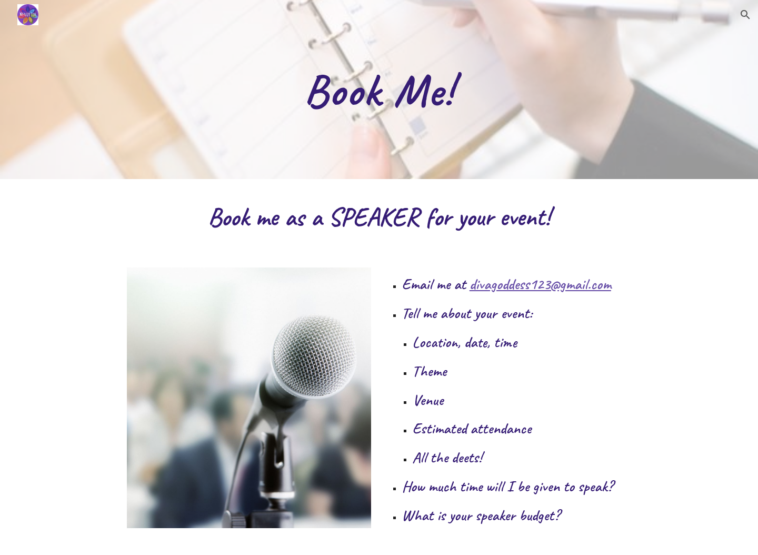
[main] (379, 89)
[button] (745, 14)
